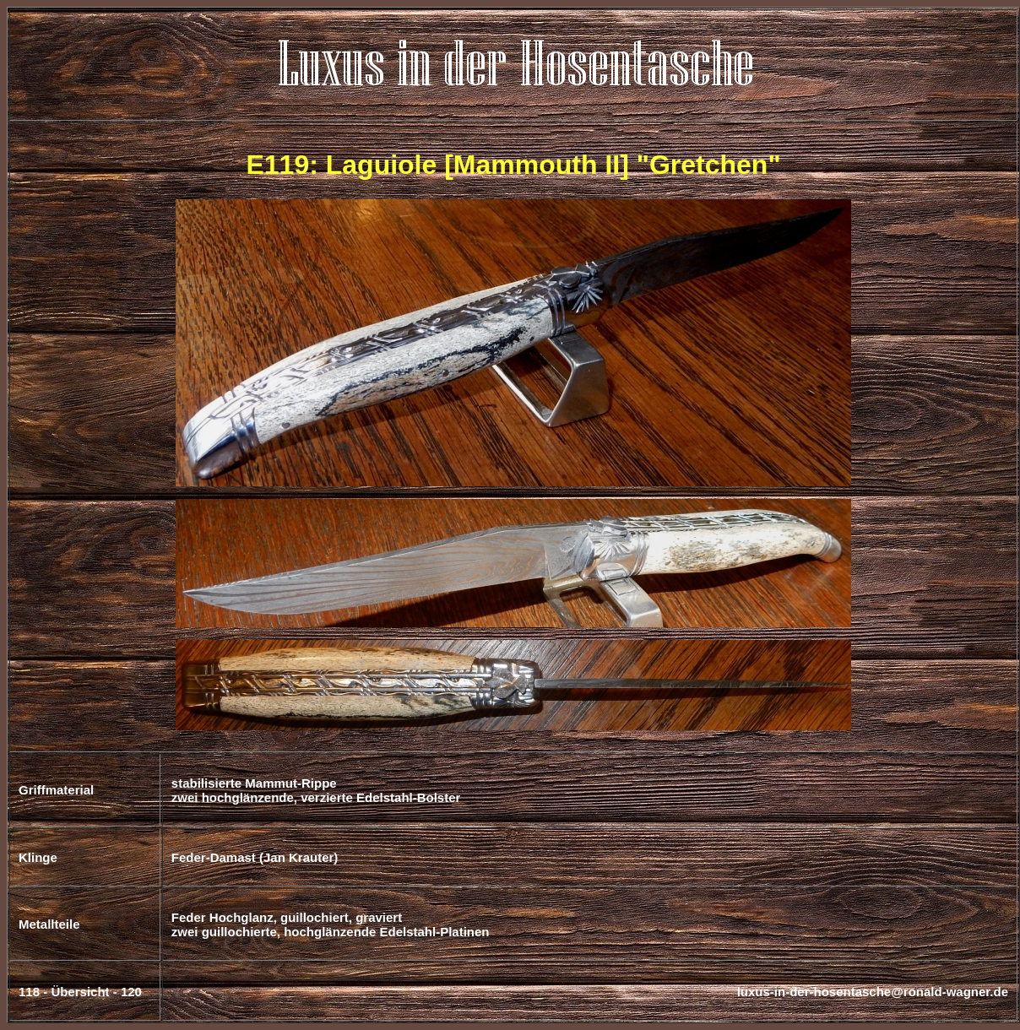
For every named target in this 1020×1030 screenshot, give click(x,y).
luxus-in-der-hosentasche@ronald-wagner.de (872, 991)
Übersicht (80, 991)
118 (29, 991)
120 (131, 991)
